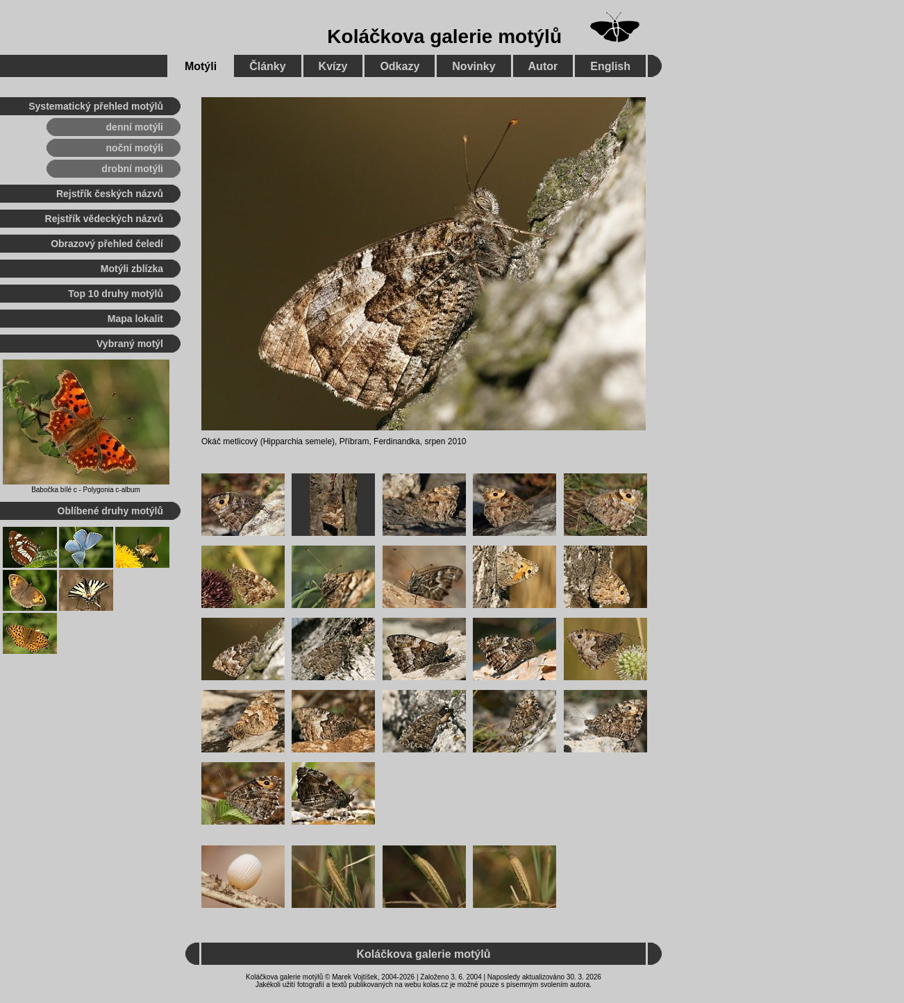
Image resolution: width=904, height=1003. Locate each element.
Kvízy (333, 66)
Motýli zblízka (132, 268)
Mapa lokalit (135, 318)
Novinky (473, 66)
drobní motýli (132, 168)
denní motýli (134, 127)
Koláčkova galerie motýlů (444, 36)
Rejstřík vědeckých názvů (104, 218)
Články (267, 66)
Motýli (201, 66)
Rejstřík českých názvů (109, 193)
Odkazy (399, 66)
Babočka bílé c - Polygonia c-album (85, 490)
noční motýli (134, 147)
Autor (543, 66)
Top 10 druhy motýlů (115, 293)
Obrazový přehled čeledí (107, 243)
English (610, 66)
